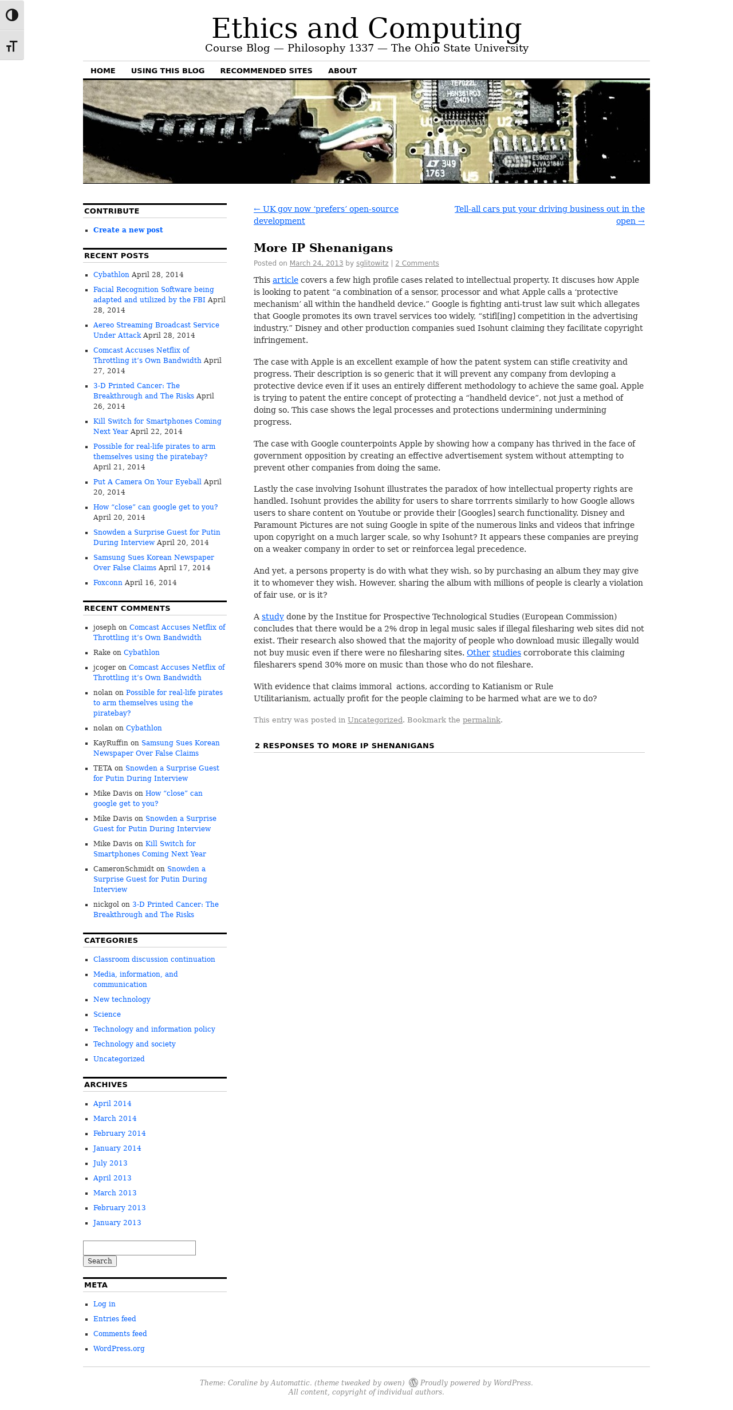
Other (478, 652)
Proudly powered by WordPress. (476, 1382)
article (285, 280)
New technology (122, 1000)
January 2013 (117, 1223)
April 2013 (112, 1178)
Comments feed (120, 1334)
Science (107, 1014)
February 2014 (119, 1133)
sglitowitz (372, 263)
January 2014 (117, 1148)
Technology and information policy (154, 1029)
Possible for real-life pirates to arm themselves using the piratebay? (158, 703)
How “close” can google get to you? (155, 507)
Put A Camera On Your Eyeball (147, 482)
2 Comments (417, 263)
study (273, 616)
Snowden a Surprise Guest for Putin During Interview (150, 879)
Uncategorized (375, 720)
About (342, 70)
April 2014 (112, 1104)
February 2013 (119, 1208)
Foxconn (108, 583)
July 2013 (110, 1163)
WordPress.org (119, 1349)
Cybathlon (111, 275)
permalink (482, 720)
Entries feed (114, 1319)
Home (103, 70)
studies (506, 652)
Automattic (290, 1382)
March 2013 (115, 1193)
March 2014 (115, 1119)
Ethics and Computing (366, 28)
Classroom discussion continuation (154, 959)
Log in (104, 1304)
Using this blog (168, 70)
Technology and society (134, 1044)
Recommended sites (266, 70)
